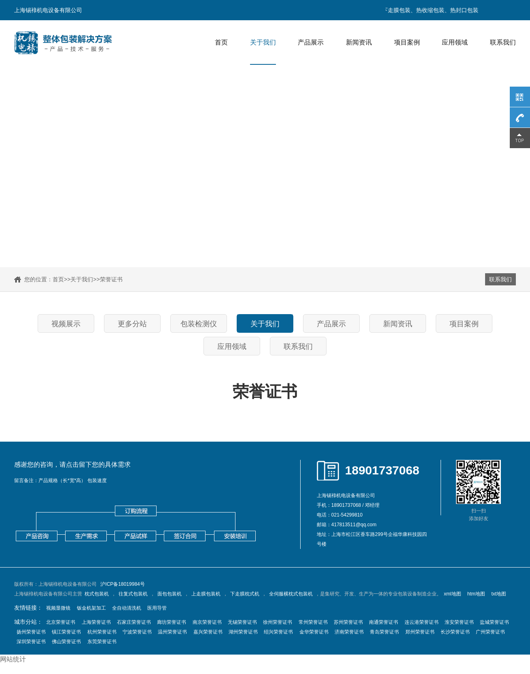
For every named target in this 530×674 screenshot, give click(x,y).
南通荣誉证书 (383, 622)
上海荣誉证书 (96, 622)
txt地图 (498, 594)
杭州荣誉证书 (102, 632)
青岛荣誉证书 (384, 632)
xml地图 (452, 594)
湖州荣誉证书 (243, 632)
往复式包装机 (133, 594)
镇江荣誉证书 (66, 632)
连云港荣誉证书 (422, 622)
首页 (221, 42)
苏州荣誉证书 (348, 622)
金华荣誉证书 (314, 632)
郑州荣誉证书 (420, 632)
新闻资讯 (359, 42)
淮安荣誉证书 (459, 622)
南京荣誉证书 (207, 622)
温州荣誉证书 (172, 632)
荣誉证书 (111, 279)
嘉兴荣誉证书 (208, 632)
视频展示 (66, 324)
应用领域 (455, 42)
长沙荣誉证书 (455, 632)
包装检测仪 (198, 324)
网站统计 (13, 659)
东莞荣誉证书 (102, 641)
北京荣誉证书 (60, 622)
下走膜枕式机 (244, 594)
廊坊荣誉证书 (171, 622)
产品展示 (311, 42)
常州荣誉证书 (313, 622)
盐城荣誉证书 (494, 622)
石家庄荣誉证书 (134, 622)
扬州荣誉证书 (31, 632)
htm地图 (476, 594)
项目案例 (407, 42)
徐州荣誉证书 (277, 622)
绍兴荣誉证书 (278, 632)
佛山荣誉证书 (66, 641)
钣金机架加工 (91, 608)
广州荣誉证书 (490, 632)
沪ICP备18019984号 (122, 584)
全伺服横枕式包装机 (291, 594)
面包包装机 (169, 594)
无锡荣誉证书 (242, 622)
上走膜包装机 (205, 594)
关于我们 (263, 42)
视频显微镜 (58, 608)
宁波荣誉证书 (137, 632)
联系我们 (503, 42)
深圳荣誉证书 (31, 641)
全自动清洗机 (126, 608)
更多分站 (132, 324)
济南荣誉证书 (349, 632)
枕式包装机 (97, 594)
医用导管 (157, 608)
